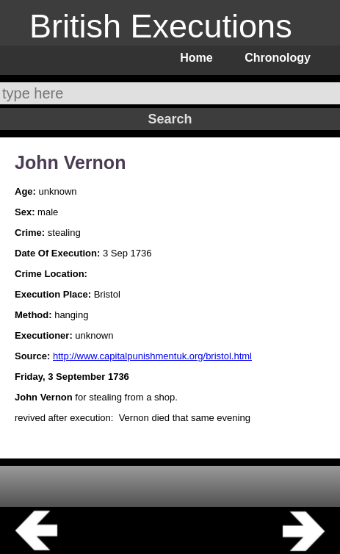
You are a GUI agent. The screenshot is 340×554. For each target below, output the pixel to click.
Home (196, 57)
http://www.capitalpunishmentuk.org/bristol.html (152, 355)
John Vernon (70, 162)
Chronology (278, 57)
